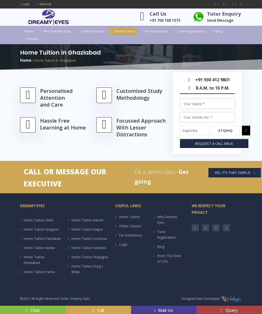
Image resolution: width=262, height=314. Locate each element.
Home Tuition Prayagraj (89, 257)
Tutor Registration (190, 31)
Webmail (44, 4)
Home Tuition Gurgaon (41, 229)
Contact (30, 39)
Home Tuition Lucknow (89, 238)
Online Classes (91, 31)
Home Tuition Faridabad (42, 238)
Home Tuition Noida (39, 247)
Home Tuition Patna (39, 272)
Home (28, 31)
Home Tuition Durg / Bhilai (87, 269)
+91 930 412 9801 (207, 81)
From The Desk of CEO (169, 259)
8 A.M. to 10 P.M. (207, 89)
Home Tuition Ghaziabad (34, 260)
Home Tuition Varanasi (88, 247)
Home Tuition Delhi (38, 220)
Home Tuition (123, 31)
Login (25, 4)
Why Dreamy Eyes (56, 31)
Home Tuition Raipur (87, 229)
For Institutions (155, 31)
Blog (217, 31)
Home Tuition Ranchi (87, 220)
